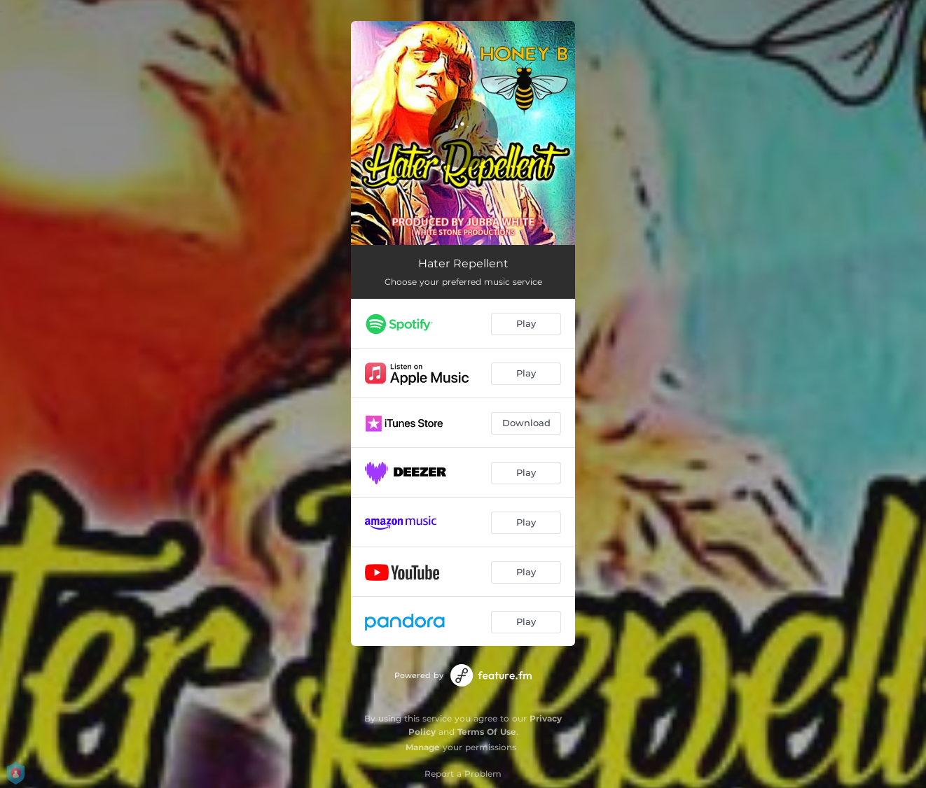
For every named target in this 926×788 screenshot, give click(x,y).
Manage (423, 747)
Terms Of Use (486, 731)
